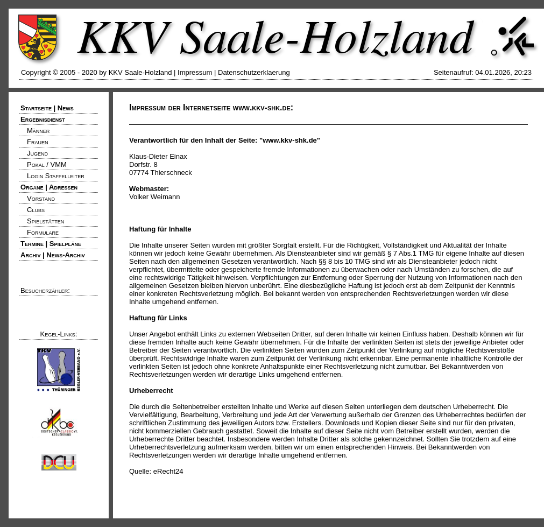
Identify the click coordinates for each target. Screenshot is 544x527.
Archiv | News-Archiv (52, 255)
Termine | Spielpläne (50, 244)
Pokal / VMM (47, 164)
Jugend (37, 153)
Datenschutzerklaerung (254, 72)
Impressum (195, 72)
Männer (38, 131)
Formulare (43, 232)
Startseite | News (47, 108)
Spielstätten (45, 221)
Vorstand (41, 198)
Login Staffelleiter (55, 176)
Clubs (36, 210)
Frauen (37, 142)
